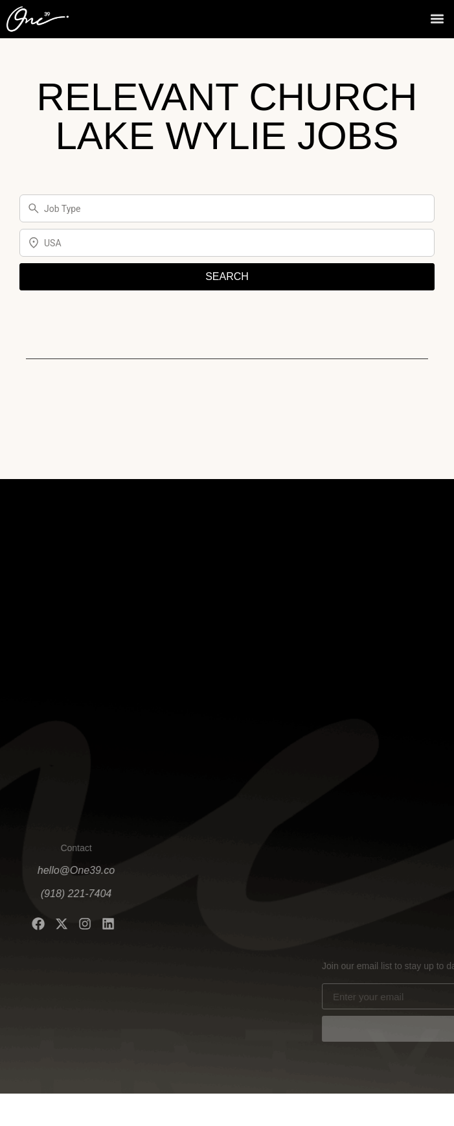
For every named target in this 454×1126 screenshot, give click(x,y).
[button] (437, 17)
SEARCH (227, 276)
